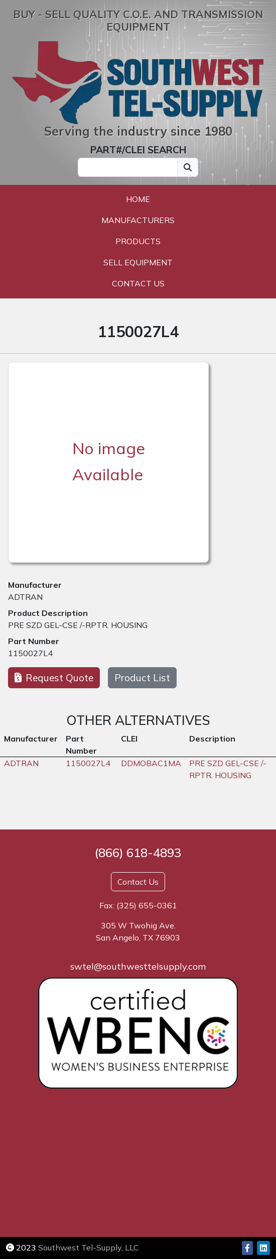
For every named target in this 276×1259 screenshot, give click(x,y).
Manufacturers (138, 220)
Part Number (33, 641)
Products (138, 241)
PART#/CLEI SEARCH (138, 150)
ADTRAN (25, 597)
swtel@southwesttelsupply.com (138, 966)
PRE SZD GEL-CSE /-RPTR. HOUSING (78, 625)
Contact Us (138, 283)
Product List (142, 678)
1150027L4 (30, 653)
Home (138, 199)
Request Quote (54, 678)
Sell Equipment (138, 262)
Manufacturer (35, 585)
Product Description (48, 613)
